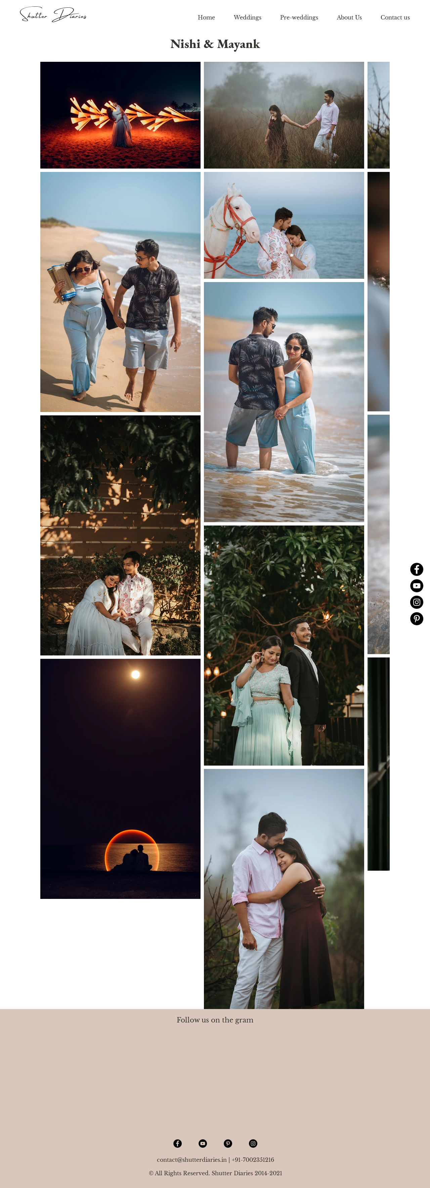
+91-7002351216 (253, 1159)
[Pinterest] (416, 618)
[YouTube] (416, 585)
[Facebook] (416, 569)
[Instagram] (416, 602)
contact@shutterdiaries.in (192, 1159)
